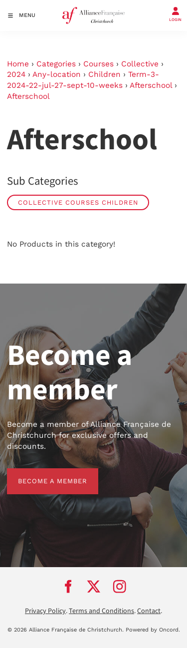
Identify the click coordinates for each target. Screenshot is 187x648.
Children (104, 74)
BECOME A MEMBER (41, 473)
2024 (16, 74)
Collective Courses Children (78, 202)
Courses (98, 63)
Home (18, 63)
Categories (56, 63)
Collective (140, 63)
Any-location (56, 74)
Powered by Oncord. (153, 630)
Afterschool (151, 85)
